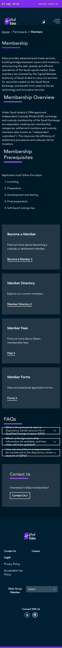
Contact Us (20, 496)
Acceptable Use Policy (13, 573)
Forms (12, 398)
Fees (11, 353)
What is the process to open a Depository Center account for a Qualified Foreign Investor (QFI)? (25, 430)
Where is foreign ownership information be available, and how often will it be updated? (26, 441)
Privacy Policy (12, 564)
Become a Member (20, 259)
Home (5, 32)
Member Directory (19, 304)
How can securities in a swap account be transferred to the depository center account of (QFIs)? (29, 452)
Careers (36, 551)
